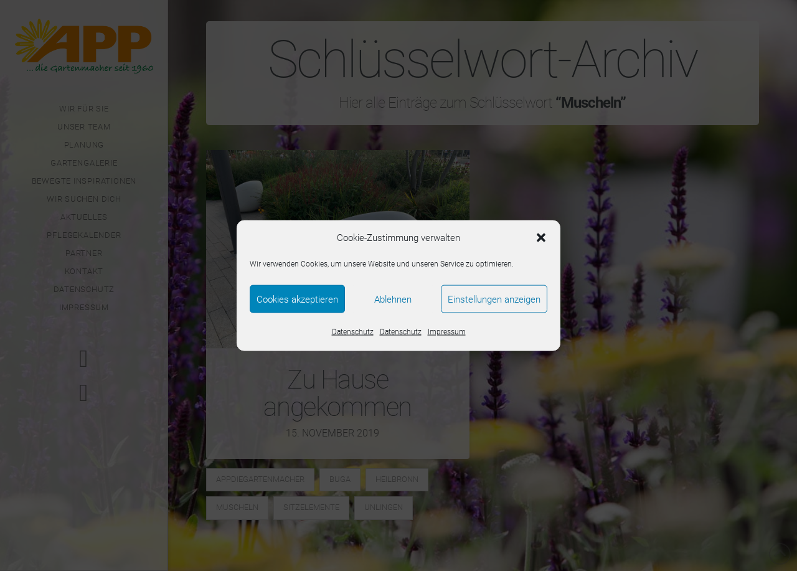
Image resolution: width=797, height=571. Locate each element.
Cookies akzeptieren (297, 298)
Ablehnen (393, 298)
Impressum (447, 332)
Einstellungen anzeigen (494, 298)
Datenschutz (353, 332)
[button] (541, 238)
